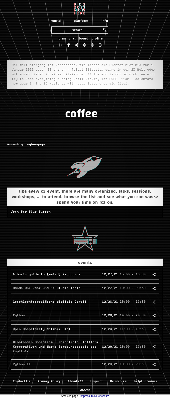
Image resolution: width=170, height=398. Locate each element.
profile (97, 38)
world (56, 20)
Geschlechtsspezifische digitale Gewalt (50, 301)
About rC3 (75, 381)
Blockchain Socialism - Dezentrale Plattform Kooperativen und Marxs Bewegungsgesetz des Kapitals (56, 347)
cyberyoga (36, 144)
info (104, 20)
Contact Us (21, 381)
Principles (118, 381)
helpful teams (145, 381)
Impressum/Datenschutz (94, 396)
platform (81, 20)
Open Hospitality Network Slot (42, 329)
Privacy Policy (48, 381)
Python (19, 315)
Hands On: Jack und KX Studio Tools (47, 288)
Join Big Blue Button (31, 211)
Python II (22, 364)
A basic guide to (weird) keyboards (47, 274)
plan (62, 38)
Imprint (96, 381)
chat (72, 38)
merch (85, 390)
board (84, 38)
